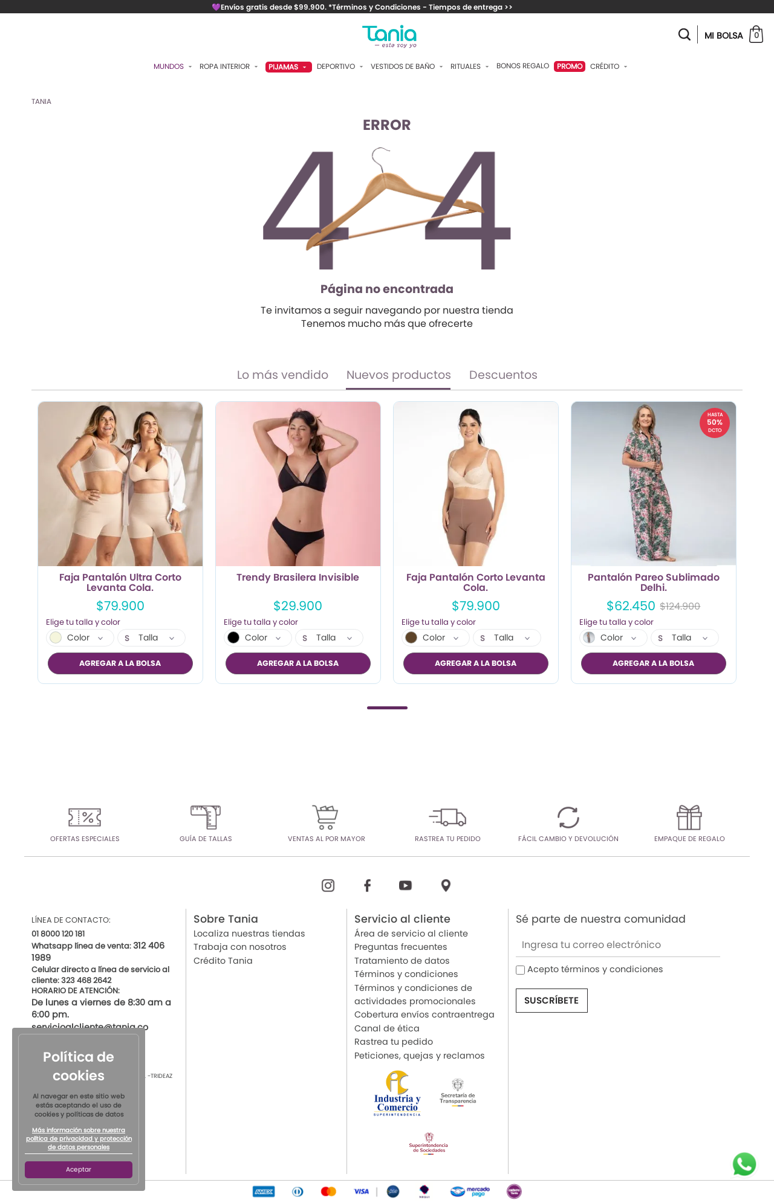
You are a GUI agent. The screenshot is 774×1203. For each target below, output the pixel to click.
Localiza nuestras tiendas (249, 933)
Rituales (471, 66)
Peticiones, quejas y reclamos (419, 1055)
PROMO (569, 66)
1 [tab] (387, 707)
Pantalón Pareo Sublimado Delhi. (654, 583)
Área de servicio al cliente (411, 933)
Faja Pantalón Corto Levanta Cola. (475, 583)
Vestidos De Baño (408, 66)
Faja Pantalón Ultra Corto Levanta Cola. (120, 583)
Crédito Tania (223, 960)
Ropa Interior (230, 66)
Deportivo (341, 66)
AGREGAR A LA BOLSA (120, 663)
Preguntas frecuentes (400, 947)
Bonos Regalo (522, 66)
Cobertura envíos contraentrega (424, 1014)
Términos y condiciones (406, 974)
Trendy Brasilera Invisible (297, 578)
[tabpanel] (120, 542)
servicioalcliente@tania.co (89, 1027)
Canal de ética (387, 1028)
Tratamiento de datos (402, 960)
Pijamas (288, 67)
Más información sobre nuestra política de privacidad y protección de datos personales (79, 1139)
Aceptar (78, 1169)
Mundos (174, 66)
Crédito (610, 66)
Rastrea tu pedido (393, 1042)
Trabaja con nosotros (240, 947)
